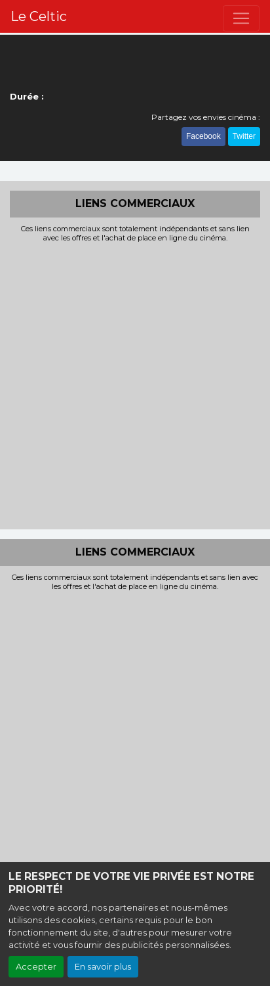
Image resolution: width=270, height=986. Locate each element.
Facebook (203, 136)
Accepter (36, 967)
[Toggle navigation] (241, 18)
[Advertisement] (135, 385)
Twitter (244, 136)
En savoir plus (103, 967)
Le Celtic (38, 16)
